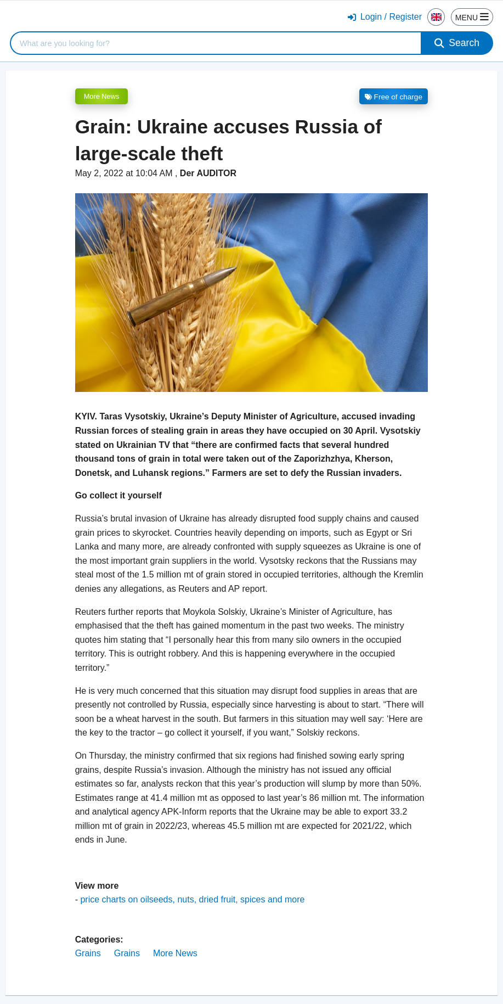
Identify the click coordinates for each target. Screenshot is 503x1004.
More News (102, 96)
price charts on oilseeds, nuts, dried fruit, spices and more (192, 899)
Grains (88, 953)
